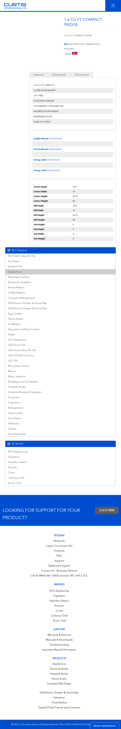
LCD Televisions (17, 339)
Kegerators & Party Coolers (24, 329)
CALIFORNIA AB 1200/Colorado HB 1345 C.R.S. (59, 575)
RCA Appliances (17, 451)
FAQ (59, 556)
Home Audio (15, 318)
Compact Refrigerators (21, 298)
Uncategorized (17, 434)
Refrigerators (15, 407)
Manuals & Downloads (59, 639)
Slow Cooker (15, 413)
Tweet (68, 53)
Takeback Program (59, 565)
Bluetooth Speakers (19, 282)
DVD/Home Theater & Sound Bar (27, 303)
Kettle (11, 334)
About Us (59, 541)
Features (39, 74)
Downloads (59, 74)
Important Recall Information (59, 649)
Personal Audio (59, 669)
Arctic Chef (14, 483)
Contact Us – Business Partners (59, 570)
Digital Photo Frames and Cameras (59, 707)
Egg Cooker (15, 313)
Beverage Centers (18, 277)
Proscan (12, 467)
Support (59, 560)
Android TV (15, 266)
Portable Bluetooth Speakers (25, 392)
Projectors (14, 397)
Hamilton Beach (17, 462)
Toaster (12, 428)
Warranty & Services (59, 635)
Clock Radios (59, 702)
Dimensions (82, 74)
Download (55, 138)
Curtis (11, 472)
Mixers (12, 371)
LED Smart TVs (16, 345)
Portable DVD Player (59, 683)
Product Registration (104, 726)
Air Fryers (13, 261)
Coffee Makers (16, 292)
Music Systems (16, 376)
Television (14, 423)
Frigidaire (13, 456)
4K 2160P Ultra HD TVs (21, 256)
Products (59, 551)
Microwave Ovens (18, 366)
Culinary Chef (16, 477)
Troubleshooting (59, 644)
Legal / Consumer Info (59, 546)
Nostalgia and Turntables (23, 381)
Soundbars (14, 418)
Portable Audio (17, 387)
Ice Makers (14, 324)
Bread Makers (16, 287)
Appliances (14, 271)
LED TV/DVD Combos (21, 355)
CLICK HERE (106, 510)
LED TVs (13, 360)
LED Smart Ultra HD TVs (22, 350)
